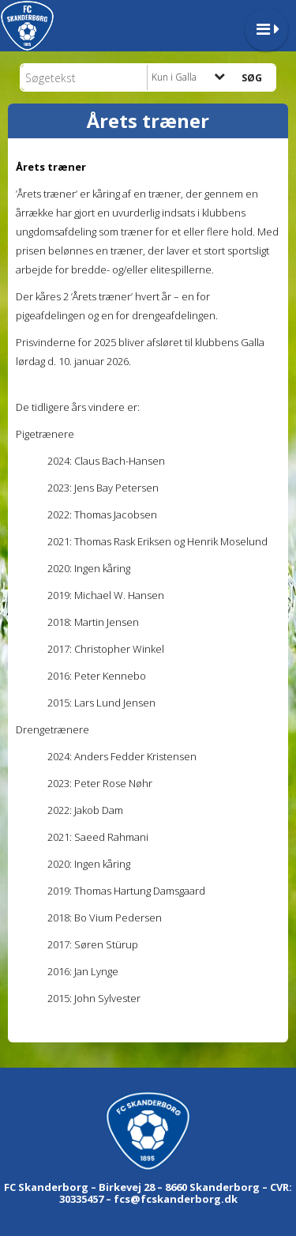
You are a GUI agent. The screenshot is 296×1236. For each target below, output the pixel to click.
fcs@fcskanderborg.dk (176, 1199)
